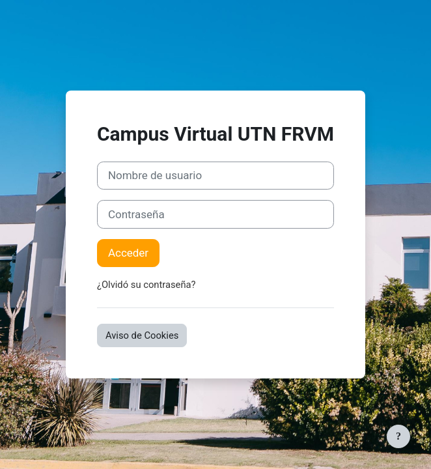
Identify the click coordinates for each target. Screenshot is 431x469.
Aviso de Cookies (141, 335)
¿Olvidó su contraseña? (146, 285)
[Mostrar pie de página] (398, 436)
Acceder (128, 252)
